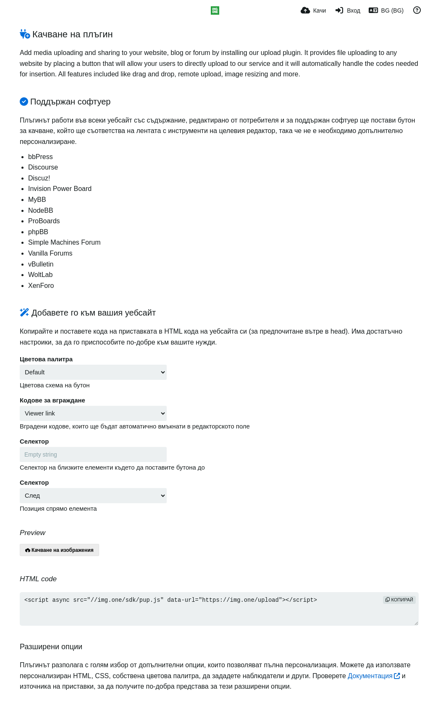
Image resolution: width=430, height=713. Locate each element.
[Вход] (347, 10)
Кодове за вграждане (52, 400)
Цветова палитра (46, 359)
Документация (370, 675)
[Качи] (313, 10)
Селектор (34, 441)
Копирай (399, 599)
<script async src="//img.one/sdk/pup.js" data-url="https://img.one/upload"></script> (219, 609)
